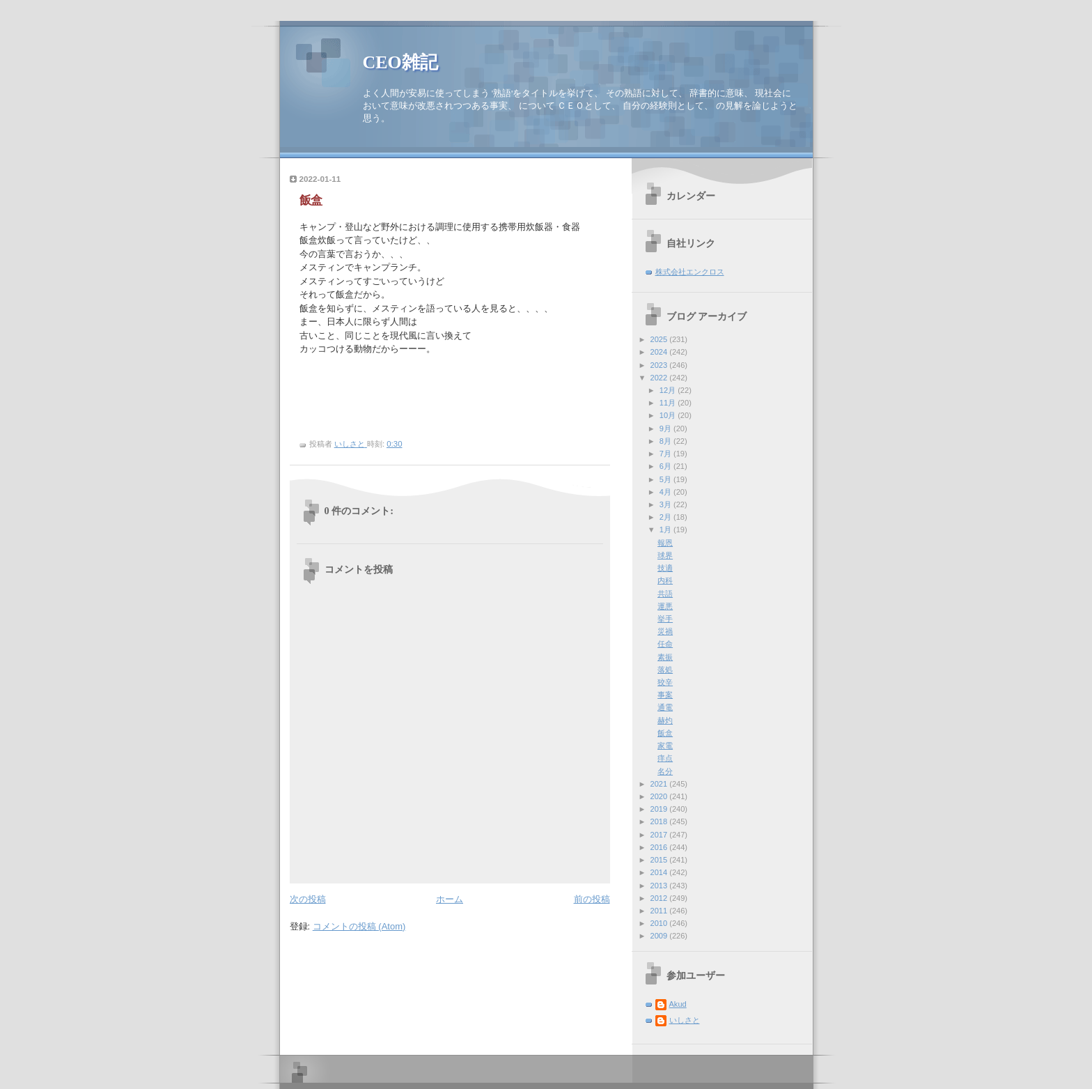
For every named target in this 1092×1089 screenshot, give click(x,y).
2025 (660, 339)
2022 (660, 377)
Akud (678, 1004)
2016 (660, 847)
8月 (666, 441)
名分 (665, 771)
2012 (660, 898)
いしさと (684, 1020)
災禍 (665, 631)
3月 (666, 504)
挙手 (665, 619)
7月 (666, 453)
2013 (660, 885)
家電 (665, 745)
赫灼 (665, 720)
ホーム (449, 899)
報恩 (665, 543)
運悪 (665, 606)
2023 (660, 365)
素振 (665, 657)
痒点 (665, 758)
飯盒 (665, 733)
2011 (660, 910)
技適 (665, 568)
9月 (666, 428)
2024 (660, 352)
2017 (660, 835)
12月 (669, 390)
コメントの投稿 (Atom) (359, 926)
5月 (666, 479)
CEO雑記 (400, 62)
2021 (660, 784)
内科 (665, 580)
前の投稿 (592, 899)
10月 (669, 415)
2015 (660, 860)
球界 (665, 555)
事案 (665, 694)
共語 (665, 593)
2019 (660, 809)
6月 (666, 466)
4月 (666, 492)
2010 (660, 923)
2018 (660, 821)
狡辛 (665, 682)
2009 (660, 936)
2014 (660, 872)
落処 (665, 669)
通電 (665, 707)
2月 (666, 517)
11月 (669, 403)
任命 (665, 644)
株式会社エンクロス (689, 272)
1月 (666, 529)
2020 (660, 796)
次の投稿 (308, 899)
